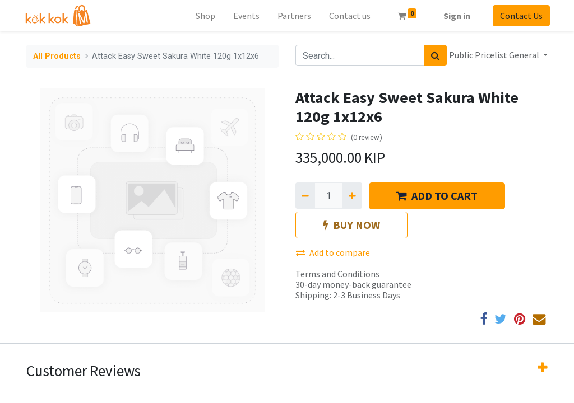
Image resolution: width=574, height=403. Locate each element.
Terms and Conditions (337, 273)
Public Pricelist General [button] (495, 54)
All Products (57, 56)
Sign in (454, 15)
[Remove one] (305, 195)
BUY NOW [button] (351, 225)
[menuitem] (203, 15)
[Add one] (352, 195)
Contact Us (519, 15)
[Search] (435, 55)
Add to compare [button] (333, 252)
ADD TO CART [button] (437, 196)
